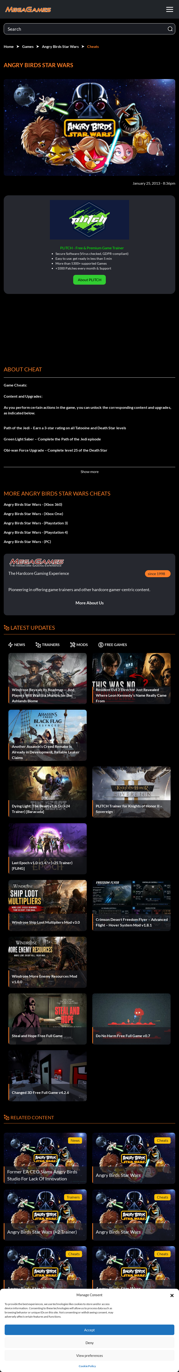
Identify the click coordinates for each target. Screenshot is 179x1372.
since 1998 (156, 573)
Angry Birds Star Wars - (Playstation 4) (36, 532)
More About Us (90, 602)
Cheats (93, 46)
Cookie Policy (87, 1366)
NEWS (16, 645)
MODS (79, 645)
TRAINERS (47, 645)
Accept (89, 1330)
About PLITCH (89, 279)
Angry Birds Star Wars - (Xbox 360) (33, 504)
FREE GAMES (112, 645)
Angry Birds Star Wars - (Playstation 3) (36, 523)
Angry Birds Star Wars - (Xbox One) (33, 513)
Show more (90, 471)
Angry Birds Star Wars (60, 46)
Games (28, 46)
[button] (172, 1294)
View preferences (89, 1355)
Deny (90, 1343)
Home (9, 46)
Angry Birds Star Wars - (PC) (27, 541)
